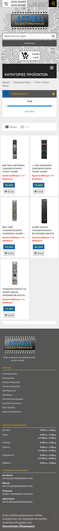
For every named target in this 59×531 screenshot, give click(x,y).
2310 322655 (18, 1)
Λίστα (27, 126)
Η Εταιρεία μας (9, 373)
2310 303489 (18, 5)
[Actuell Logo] (29, 20)
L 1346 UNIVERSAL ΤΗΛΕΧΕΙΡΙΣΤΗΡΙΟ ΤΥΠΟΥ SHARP (42, 168)
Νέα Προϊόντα (9, 390)
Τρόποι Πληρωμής (11, 382)
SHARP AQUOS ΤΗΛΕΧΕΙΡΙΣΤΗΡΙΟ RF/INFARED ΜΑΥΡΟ (43, 230)
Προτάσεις (7, 394)
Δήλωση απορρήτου (11, 411)
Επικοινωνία (8, 378)
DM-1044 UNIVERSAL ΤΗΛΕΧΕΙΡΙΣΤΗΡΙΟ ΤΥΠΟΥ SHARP (13, 168)
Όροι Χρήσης (8, 407)
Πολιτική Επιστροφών (12, 399)
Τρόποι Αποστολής (11, 386)
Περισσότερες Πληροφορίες (18, 526)
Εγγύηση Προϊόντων (12, 403)
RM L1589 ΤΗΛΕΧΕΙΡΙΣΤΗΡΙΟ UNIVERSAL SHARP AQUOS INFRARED (12, 230)
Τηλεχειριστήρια (22, 82)
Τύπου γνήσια (41, 82)
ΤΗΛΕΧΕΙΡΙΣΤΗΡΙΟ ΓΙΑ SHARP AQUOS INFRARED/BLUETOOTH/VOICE (14, 292)
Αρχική (6, 82)
